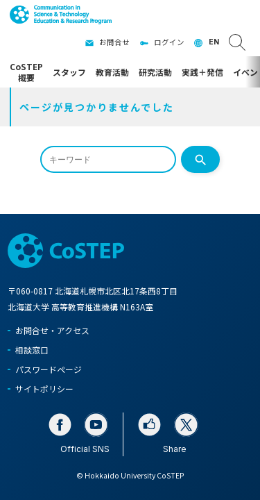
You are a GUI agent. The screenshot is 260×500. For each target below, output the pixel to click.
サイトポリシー (44, 388)
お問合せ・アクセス (52, 330)
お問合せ (114, 42)
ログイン (169, 42)
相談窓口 (32, 350)
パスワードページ (48, 369)
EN (214, 42)
